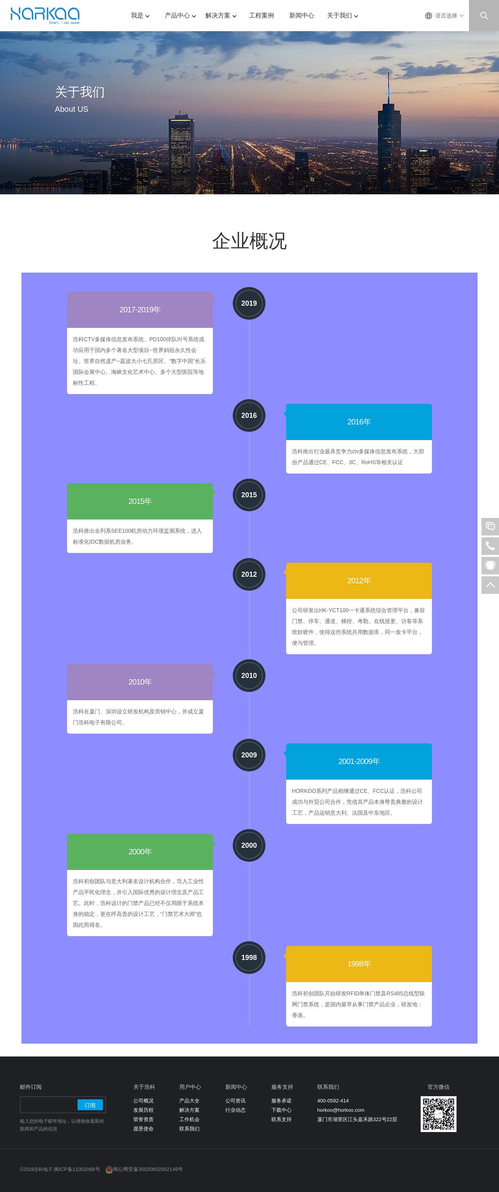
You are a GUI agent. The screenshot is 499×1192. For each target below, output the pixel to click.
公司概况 (143, 1101)
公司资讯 (235, 1101)
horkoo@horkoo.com (341, 1110)
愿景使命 (143, 1129)
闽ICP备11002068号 (77, 1169)
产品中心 (180, 15)
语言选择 (446, 15)
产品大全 (189, 1101)
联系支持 (281, 1119)
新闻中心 (301, 15)
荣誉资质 (143, 1119)
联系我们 (189, 1129)
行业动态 (235, 1110)
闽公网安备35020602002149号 (148, 1169)
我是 (140, 15)
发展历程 (143, 1110)
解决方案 (220, 15)
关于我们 (342, 15)
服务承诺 (281, 1101)
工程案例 (261, 15)
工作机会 (189, 1119)
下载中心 (281, 1110)
